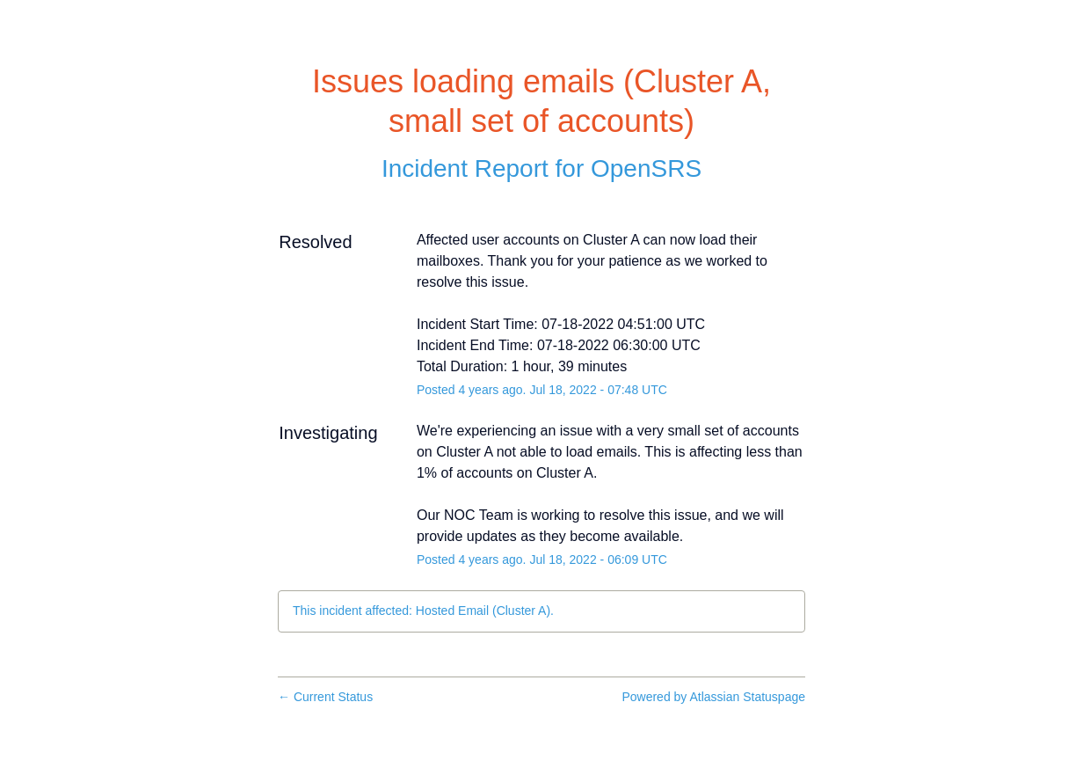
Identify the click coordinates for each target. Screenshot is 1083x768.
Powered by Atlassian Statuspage (713, 697)
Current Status (325, 697)
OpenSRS (646, 168)
